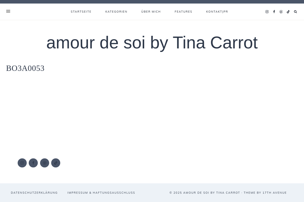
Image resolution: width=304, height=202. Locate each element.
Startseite (81, 11)
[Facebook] (274, 12)
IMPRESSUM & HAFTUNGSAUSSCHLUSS (101, 192)
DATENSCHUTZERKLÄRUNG (34, 192)
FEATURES (183, 11)
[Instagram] (267, 12)
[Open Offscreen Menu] (8, 12)
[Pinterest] (281, 12)
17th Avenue (274, 192)
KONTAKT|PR (217, 11)
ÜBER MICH (151, 11)
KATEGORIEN (116, 11)
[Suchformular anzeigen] (295, 12)
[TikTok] (288, 12)
